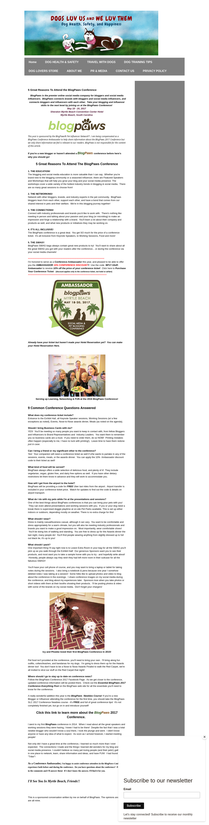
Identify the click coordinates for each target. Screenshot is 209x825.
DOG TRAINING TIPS (138, 62)
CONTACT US (125, 70)
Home (32, 62)
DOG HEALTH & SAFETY (62, 62)
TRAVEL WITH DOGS (101, 62)
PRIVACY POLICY (155, 70)
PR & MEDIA (98, 70)
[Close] (204, 737)
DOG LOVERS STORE (43, 70)
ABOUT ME (74, 70)
